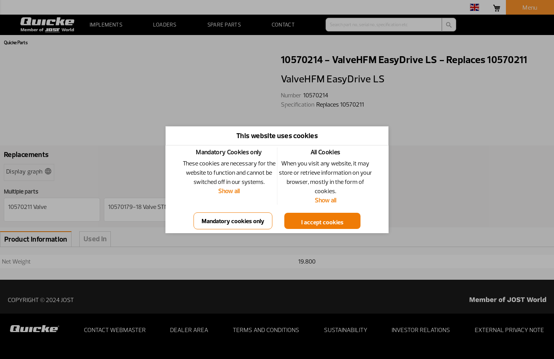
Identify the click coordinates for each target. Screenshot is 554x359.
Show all (229, 191)
